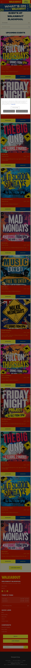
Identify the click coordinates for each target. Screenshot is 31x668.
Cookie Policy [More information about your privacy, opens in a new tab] (13, 104)
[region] (15, 106)
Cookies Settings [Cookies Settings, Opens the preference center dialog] (15, 107)
